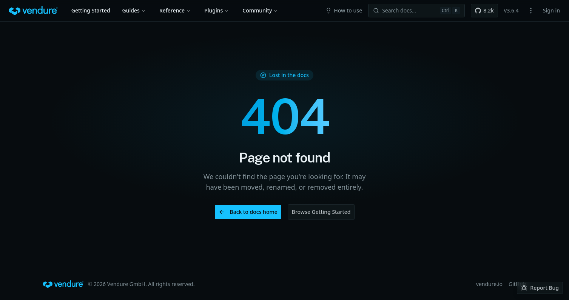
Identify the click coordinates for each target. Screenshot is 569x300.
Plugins (216, 10)
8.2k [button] (484, 10)
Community (260, 10)
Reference (175, 10)
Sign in (551, 10)
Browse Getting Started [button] (321, 211)
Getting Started (90, 10)
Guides (134, 10)
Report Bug (540, 287)
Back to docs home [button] (248, 211)
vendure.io (489, 284)
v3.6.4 (511, 10)
